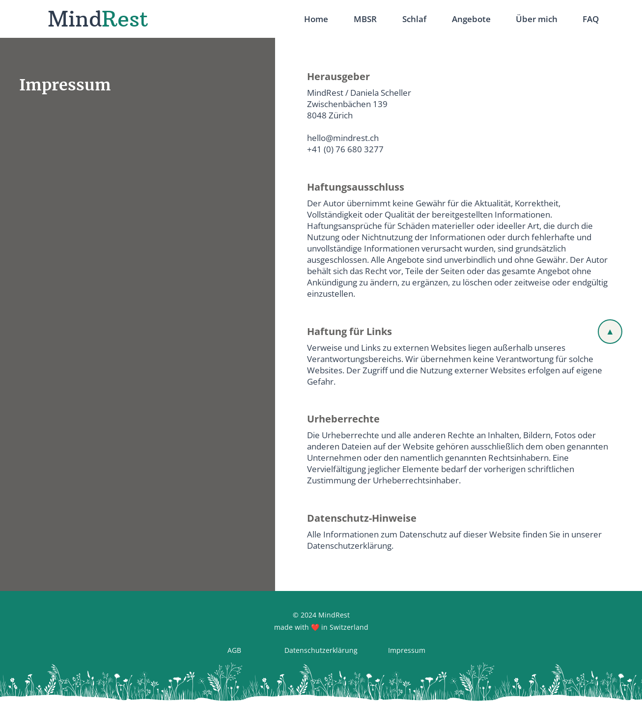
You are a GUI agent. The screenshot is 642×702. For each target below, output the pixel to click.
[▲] (610, 331)
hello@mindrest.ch (343, 137)
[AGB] (234, 650)
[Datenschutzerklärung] (320, 650)
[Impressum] (406, 650)
